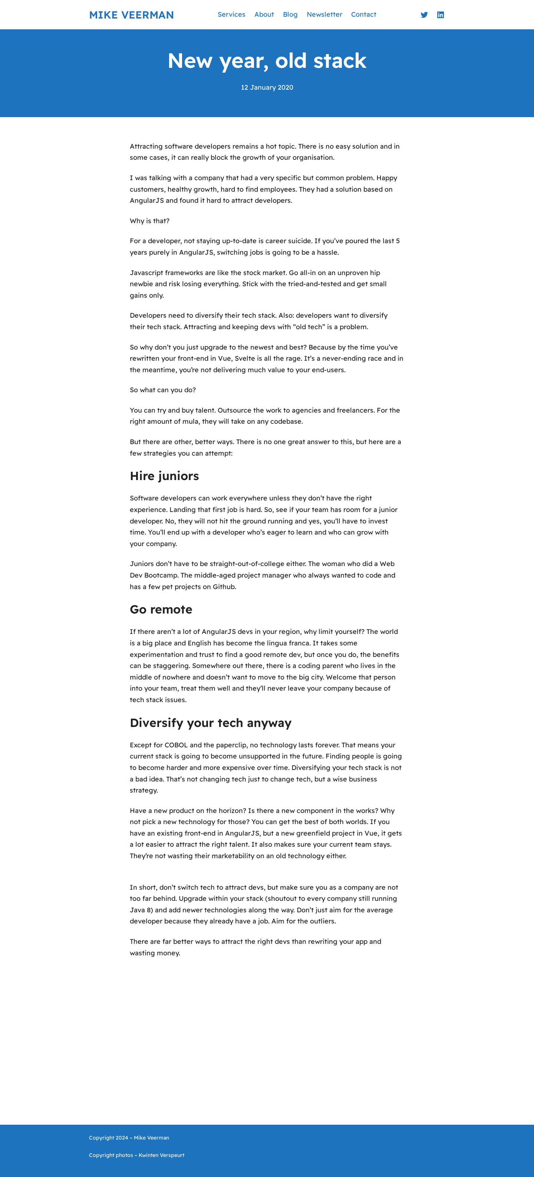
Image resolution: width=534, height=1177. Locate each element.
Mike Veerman (131, 14)
